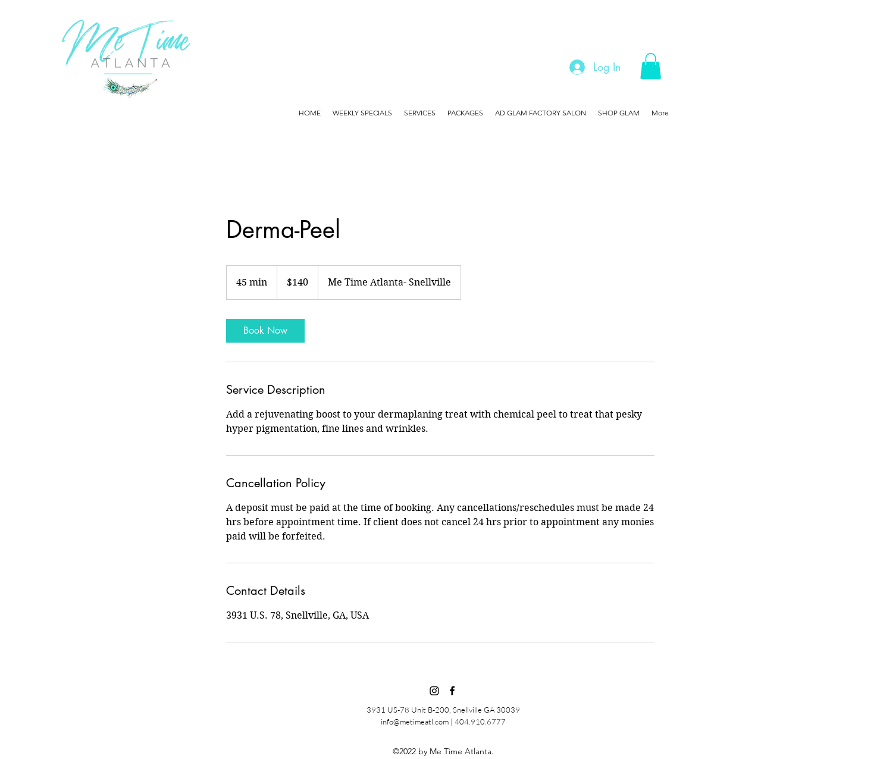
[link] (265, 331)
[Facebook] (452, 691)
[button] (651, 66)
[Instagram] (434, 691)
